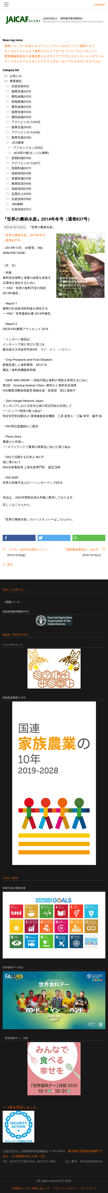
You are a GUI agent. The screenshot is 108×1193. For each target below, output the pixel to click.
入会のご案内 (10, 877)
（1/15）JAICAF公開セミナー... (28, 549)
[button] (19, 538)
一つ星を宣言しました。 (21, 1107)
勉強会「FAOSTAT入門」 (17, 634)
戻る (9, 564)
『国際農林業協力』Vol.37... (82, 549)
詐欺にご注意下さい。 (15, 589)
